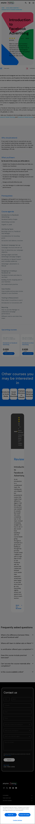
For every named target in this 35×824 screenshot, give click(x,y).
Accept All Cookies (24, 814)
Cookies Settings (17, 820)
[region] (17, 814)
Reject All (10, 814)
